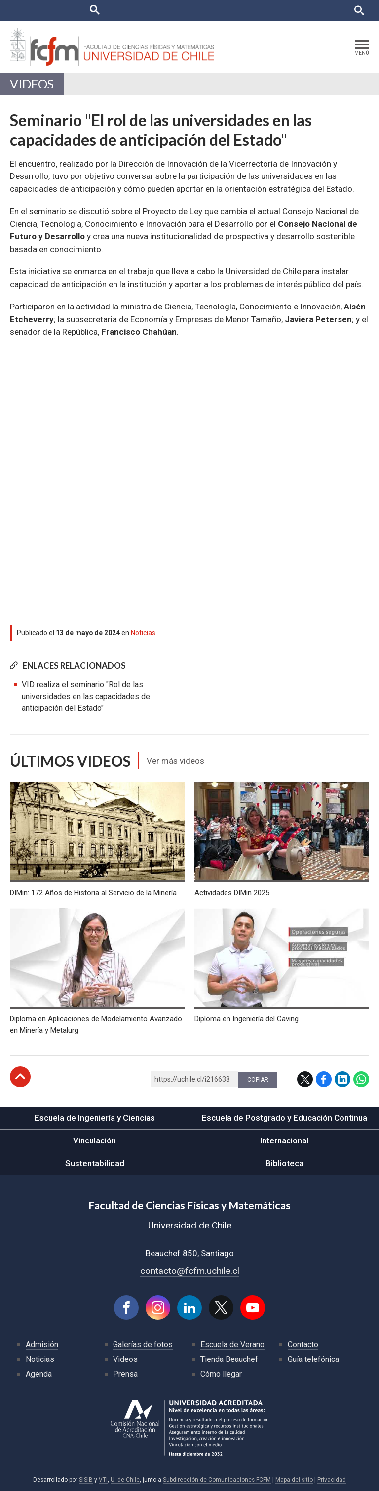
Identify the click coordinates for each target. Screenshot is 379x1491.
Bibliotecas (298, 10)
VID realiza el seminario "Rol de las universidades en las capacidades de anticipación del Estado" (86, 696)
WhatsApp (361, 1079)
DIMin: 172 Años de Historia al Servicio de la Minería (93, 892)
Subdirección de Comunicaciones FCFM (217, 1479)
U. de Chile (125, 1479)
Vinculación (94, 1140)
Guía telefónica (313, 1359)
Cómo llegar (221, 1374)
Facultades (139, 10)
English (334, 10)
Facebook (323, 1079)
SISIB (86, 1479)
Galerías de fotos (143, 1344)
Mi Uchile (260, 10)
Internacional (284, 1140)
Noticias (143, 633)
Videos (32, 84)
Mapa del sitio (294, 1479)
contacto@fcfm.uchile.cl (189, 1270)
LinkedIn (342, 1079)
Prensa (125, 1374)
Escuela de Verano (232, 1344)
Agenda (39, 1374)
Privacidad (331, 1479)
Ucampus (225, 10)
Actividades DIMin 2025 (231, 892)
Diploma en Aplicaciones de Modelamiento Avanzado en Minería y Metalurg (96, 1024)
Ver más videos (175, 761)
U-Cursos (190, 10)
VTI (103, 1479)
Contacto (303, 1344)
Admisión (42, 1344)
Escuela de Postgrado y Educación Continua (284, 1118)
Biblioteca (284, 1163)
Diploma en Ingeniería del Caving (246, 1018)
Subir (20, 1076)
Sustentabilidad (94, 1163)
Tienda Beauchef (229, 1359)
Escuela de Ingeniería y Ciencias (95, 1118)
